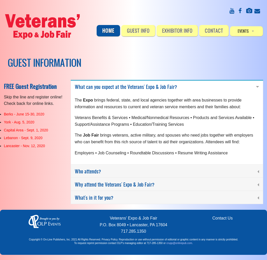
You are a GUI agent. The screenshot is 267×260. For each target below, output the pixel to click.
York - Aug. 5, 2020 (19, 122)
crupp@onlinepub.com (179, 243)
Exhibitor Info (177, 30)
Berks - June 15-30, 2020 (24, 114)
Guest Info (138, 30)
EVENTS (243, 31)
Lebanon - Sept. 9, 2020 (23, 138)
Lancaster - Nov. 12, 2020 (24, 146)
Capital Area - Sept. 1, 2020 (26, 130)
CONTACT (214, 30)
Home (108, 30)
